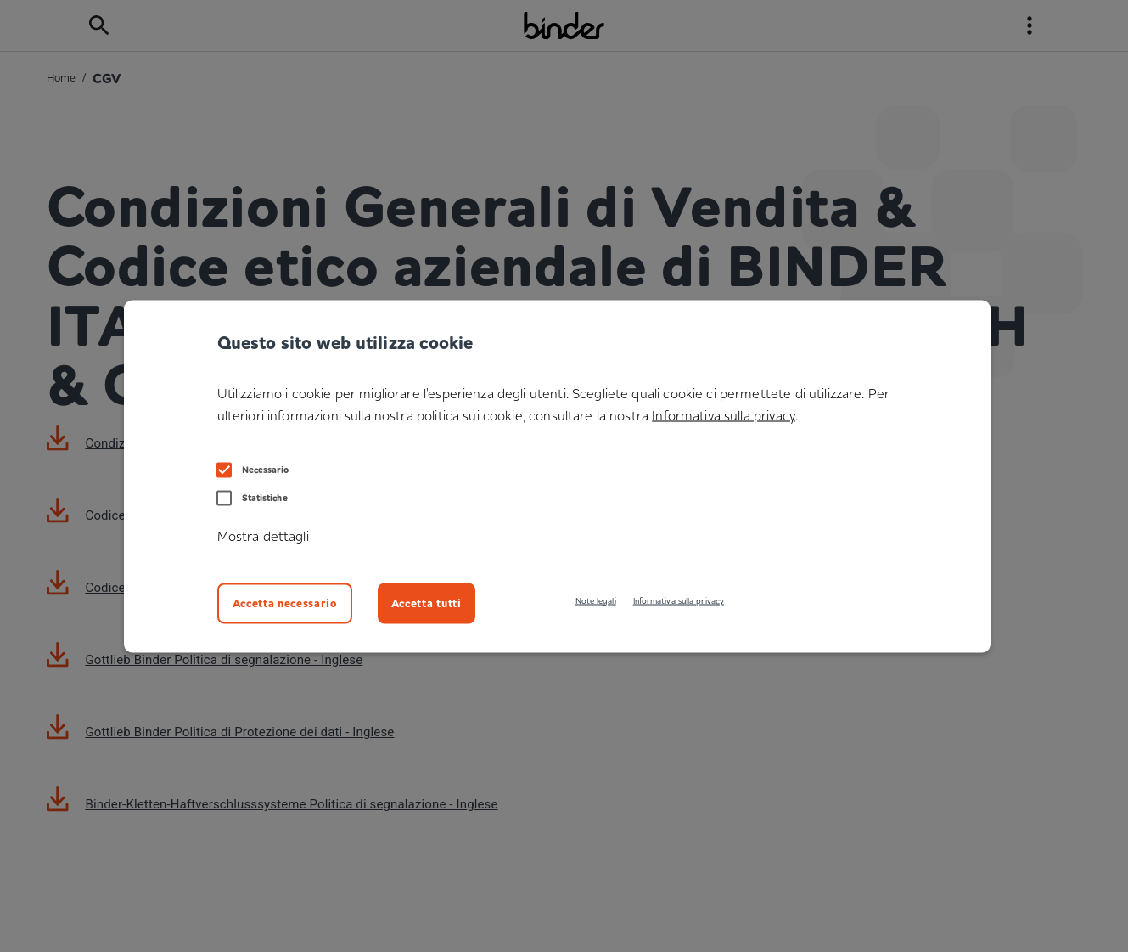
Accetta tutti (426, 602)
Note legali (595, 600)
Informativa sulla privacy (678, 600)
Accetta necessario (285, 602)
